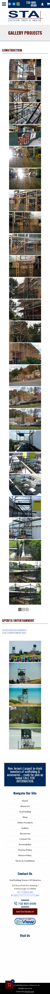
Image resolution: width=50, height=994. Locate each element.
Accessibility (25, 844)
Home (25, 800)
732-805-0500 (31, 4)
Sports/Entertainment (14, 630)
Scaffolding (25, 811)
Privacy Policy (25, 850)
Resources (25, 833)
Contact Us (25, 839)
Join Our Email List (25, 911)
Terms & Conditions (25, 860)
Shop (25, 817)
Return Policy (25, 855)
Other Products (25, 822)
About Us (25, 806)
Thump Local (29, 992)
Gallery (25, 828)
